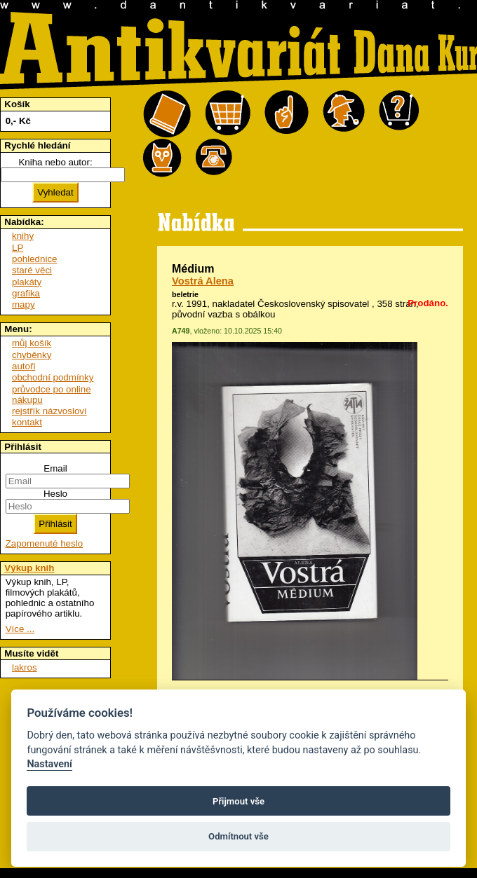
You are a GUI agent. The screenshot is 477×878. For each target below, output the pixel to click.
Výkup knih (29, 568)
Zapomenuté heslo (44, 543)
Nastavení (49, 764)
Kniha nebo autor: (55, 162)
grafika (26, 293)
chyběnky (31, 355)
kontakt (27, 422)
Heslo (55, 493)
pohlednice (34, 259)
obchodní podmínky (52, 377)
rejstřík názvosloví (49, 411)
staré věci (32, 270)
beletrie (185, 294)
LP (17, 247)
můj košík (31, 343)
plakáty (26, 282)
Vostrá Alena (203, 281)
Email (55, 468)
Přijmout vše (238, 801)
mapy (23, 304)
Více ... (20, 629)
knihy (23, 236)
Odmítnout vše (238, 836)
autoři (23, 366)
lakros (24, 667)
